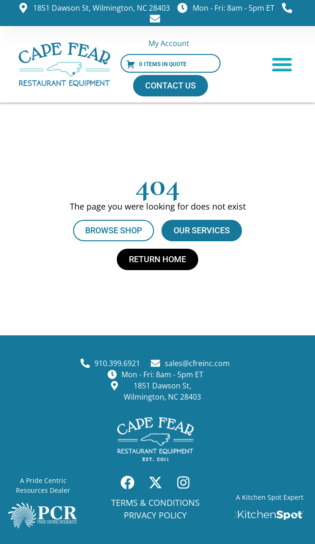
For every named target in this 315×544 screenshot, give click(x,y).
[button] (282, 64)
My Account (168, 43)
